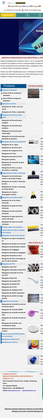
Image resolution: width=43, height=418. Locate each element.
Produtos (21, 15)
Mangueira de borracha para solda (12, 116)
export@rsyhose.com (29, 390)
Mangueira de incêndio (10, 301)
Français (34, 6)
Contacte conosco (10, 374)
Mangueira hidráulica (9, 90)
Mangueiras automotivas (10, 339)
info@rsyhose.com (14, 390)
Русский (26, 6)
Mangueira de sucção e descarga (13, 173)
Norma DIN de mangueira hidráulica (12, 100)
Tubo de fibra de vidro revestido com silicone (13, 231)
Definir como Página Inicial (32, 10)
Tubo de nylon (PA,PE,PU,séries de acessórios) (13, 335)
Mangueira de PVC (8, 264)
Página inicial (8, 15)
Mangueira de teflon (9, 104)
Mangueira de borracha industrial (13, 142)
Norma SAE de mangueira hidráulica (12, 94)
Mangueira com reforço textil (12, 197)
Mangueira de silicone (9, 342)
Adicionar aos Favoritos (14, 10)
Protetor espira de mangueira (12, 227)
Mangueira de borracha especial (13, 235)
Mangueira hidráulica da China (29, 409)
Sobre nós (34, 15)
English (11, 6)
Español (19, 6)
